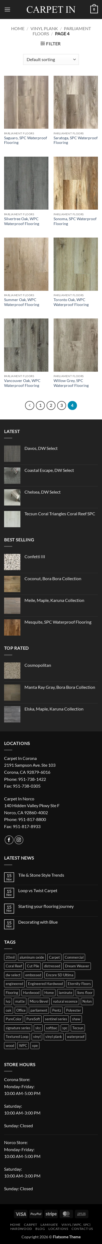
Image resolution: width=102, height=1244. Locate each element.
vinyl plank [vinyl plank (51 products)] (53, 1036)
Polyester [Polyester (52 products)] (73, 1010)
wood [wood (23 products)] (10, 1045)
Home (17, 28)
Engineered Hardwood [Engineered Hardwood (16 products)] (45, 983)
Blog (40, 1229)
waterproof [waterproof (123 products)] (75, 1036)
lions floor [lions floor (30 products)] (84, 992)
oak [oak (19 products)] (8, 1010)
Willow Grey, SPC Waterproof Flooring (71, 383)
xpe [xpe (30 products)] (35, 1045)
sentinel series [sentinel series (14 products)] (56, 1019)
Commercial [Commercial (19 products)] (74, 957)
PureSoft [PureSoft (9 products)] (33, 1019)
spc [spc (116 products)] (64, 1028)
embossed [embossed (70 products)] (33, 975)
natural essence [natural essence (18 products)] (65, 1001)
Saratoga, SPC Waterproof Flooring (76, 140)
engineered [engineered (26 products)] (14, 983)
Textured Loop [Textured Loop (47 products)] (17, 1036)
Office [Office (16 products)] (21, 1010)
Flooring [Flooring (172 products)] (12, 992)
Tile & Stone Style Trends (41, 874)
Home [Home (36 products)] (49, 992)
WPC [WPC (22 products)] (23, 1045)
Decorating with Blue (38, 921)
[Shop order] (51, 59)
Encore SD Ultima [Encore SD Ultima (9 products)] (59, 975)
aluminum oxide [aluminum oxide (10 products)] (32, 957)
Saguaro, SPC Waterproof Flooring (25, 140)
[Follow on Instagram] (18, 839)
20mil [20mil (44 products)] (10, 957)
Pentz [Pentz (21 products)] (56, 1010)
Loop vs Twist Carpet (37, 890)
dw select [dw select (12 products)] (13, 975)
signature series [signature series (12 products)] (18, 1028)
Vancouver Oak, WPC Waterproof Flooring (22, 383)
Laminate (49, 1225)
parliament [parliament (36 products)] (38, 1010)
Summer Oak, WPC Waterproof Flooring (21, 302)
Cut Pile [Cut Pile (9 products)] (33, 966)
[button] (7, 9)
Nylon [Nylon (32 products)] (87, 1001)
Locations (58, 1229)
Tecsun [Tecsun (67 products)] (77, 1028)
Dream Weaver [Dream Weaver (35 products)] (77, 966)
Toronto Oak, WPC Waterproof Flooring (71, 302)
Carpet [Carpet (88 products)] (54, 957)
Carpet (30, 1225)
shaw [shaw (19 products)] (76, 1019)
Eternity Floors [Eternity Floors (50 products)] (79, 983)
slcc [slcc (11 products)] (38, 1028)
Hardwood (21, 1229)
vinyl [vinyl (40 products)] (37, 1036)
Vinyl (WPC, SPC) (76, 1225)
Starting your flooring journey (46, 906)
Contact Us (82, 1229)
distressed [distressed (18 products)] (52, 966)
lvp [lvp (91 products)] (8, 1001)
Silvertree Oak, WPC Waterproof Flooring (21, 221)
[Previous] (29, 405)
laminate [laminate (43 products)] (65, 992)
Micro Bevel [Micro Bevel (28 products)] (39, 1001)
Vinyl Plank (44, 28)
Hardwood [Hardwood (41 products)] (31, 992)
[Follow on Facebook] (9, 839)
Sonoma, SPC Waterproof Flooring (75, 221)
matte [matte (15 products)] (20, 1001)
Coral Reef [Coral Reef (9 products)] (14, 966)
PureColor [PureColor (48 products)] (13, 1019)
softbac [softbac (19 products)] (51, 1028)
